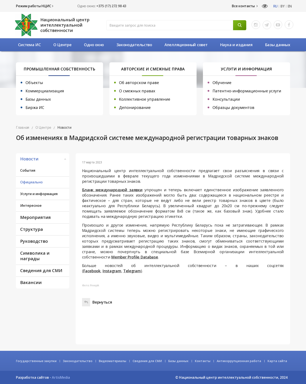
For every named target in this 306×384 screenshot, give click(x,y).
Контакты (202, 361)
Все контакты (245, 6)
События (27, 170)
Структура (31, 229)
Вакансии (31, 282)
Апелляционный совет (185, 44)
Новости (43, 159)
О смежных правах (137, 90)
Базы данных (277, 44)
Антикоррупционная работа (239, 361)
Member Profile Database (134, 257)
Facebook (92, 270)
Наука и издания (236, 44)
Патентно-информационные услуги (246, 90)
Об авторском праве (139, 82)
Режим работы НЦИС (34, 6)
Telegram (132, 270)
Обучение (221, 82)
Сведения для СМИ (41, 270)
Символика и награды (35, 255)
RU (275, 6)
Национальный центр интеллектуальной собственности (64, 25)
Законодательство (134, 44)
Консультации (226, 99)
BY (282, 6)
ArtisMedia (61, 377)
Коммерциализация (45, 90)
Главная (22, 127)
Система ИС (29, 44)
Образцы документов (233, 107)
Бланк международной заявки (112, 189)
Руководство (34, 241)
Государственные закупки (36, 361)
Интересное (31, 205)
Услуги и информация (39, 193)
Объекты (34, 82)
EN (290, 6)
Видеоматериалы (112, 361)
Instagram (111, 270)
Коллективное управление (144, 99)
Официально (31, 182)
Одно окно (94, 44)
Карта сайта (277, 361)
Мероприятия (35, 217)
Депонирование (135, 107)
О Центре (62, 44)
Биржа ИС (35, 107)
